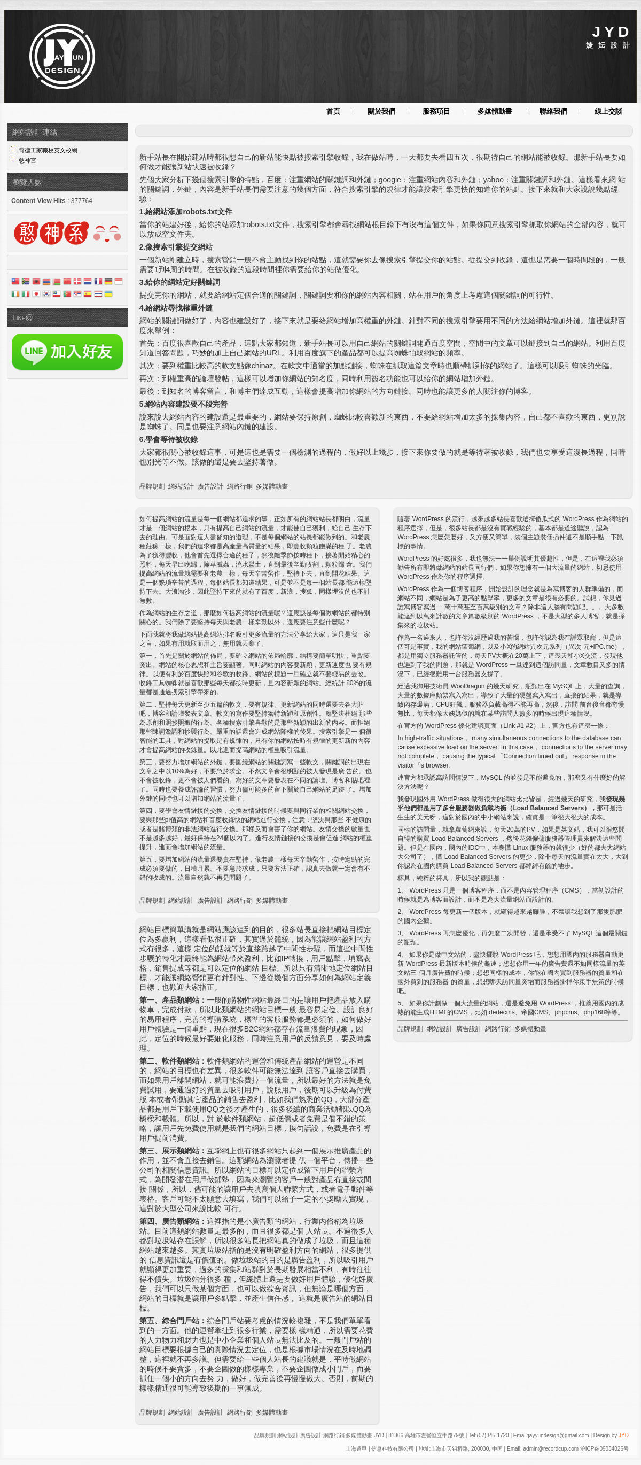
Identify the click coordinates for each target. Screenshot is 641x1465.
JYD (624, 1435)
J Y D (610, 32)
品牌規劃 (152, 486)
